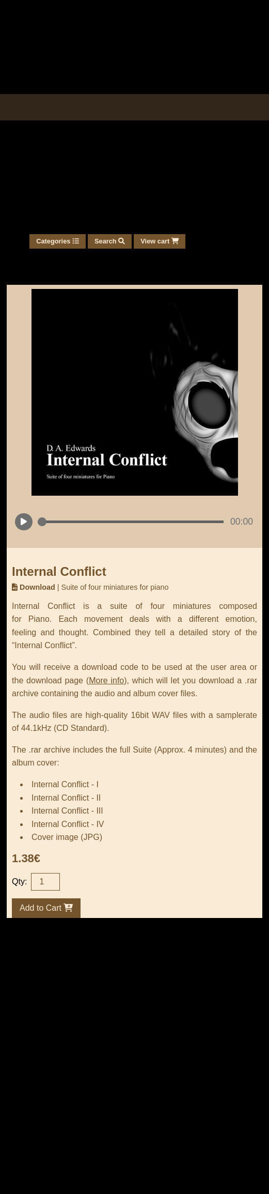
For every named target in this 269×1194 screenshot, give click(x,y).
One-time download (102, 1122)
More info (106, 680)
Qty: (19, 881)
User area (32, 1122)
